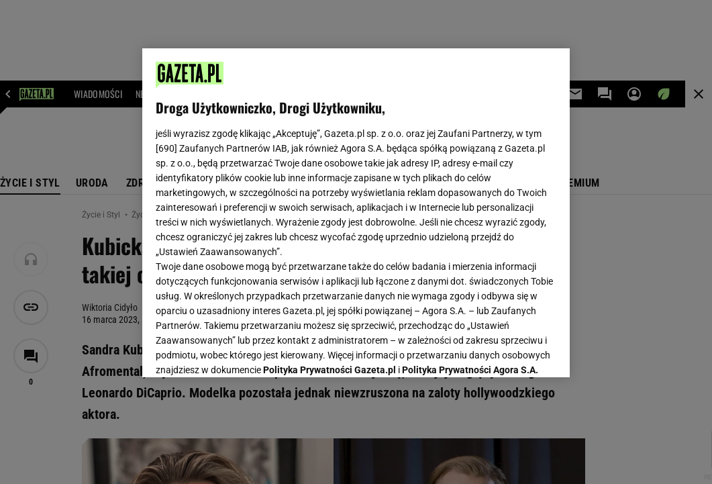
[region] (356, 212)
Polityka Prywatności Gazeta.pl (329, 206)
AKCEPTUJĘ (511, 351)
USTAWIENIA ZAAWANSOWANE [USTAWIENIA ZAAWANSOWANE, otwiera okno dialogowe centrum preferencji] (244, 350)
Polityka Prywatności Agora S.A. (470, 206)
